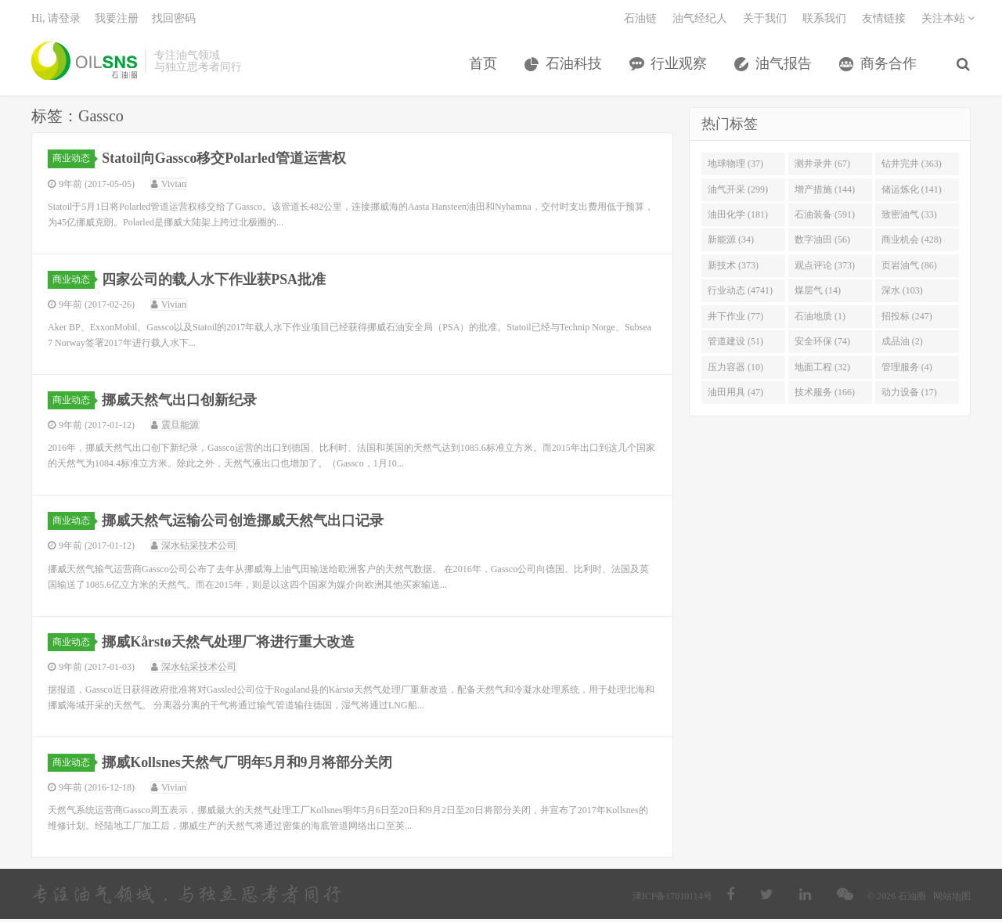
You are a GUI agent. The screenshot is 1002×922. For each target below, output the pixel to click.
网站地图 (952, 899)
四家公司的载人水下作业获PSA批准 (214, 282)
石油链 (640, 20)
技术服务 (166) (825, 395)
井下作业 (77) (735, 318)
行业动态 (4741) (740, 293)
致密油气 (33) (909, 217)
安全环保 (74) (822, 344)
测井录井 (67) (822, 166)
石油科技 (574, 65)
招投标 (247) (906, 318)
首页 (484, 65)
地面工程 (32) (822, 369)
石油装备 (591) (825, 217)
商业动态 (73, 161)
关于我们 (765, 20)
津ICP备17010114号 (672, 899)
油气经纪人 (699, 20)
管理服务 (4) (906, 369)
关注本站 (948, 20)
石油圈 (84, 62)
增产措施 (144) (825, 191)
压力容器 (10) (735, 369)
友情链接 (884, 20)
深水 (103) (902, 293)
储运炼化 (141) (911, 191)
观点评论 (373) (825, 267)
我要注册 (117, 20)
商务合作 (889, 65)
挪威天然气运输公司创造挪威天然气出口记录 (243, 523)
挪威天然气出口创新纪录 (180, 403)
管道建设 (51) (735, 344)
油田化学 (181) (738, 217)
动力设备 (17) (909, 395)
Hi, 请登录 (56, 20)
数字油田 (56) (822, 242)
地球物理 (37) (735, 166)
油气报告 (784, 65)
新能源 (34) (731, 242)
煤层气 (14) (818, 293)
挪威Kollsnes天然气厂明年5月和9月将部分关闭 (248, 765)
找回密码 (174, 20)
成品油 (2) (902, 344)
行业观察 (679, 65)
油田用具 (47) (735, 395)
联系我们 (824, 20)
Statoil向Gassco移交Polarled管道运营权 (225, 161)
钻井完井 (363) (911, 166)
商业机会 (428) (911, 242)
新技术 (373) (733, 267)
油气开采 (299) (738, 191)
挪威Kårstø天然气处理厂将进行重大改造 (229, 644)
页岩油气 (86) (909, 267)
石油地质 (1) (820, 318)
